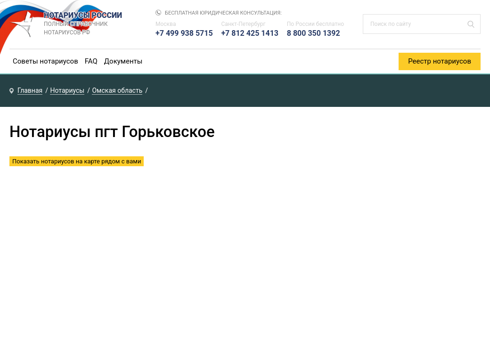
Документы (123, 61)
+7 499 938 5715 (184, 33)
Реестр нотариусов (439, 61)
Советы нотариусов (45, 61)
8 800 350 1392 (313, 33)
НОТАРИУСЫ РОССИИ (90, 24)
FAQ (91, 61)
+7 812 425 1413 (249, 33)
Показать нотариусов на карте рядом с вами (76, 161)
